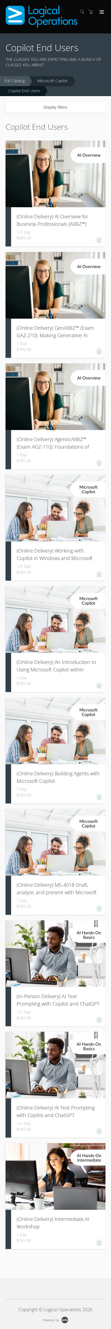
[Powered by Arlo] (55, 1319)
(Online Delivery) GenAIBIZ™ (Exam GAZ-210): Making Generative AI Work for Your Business (55, 335)
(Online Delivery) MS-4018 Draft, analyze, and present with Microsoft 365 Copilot (57, 892)
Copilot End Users (24, 90)
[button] (99, 240)
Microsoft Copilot (52, 80)
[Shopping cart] (92, 11)
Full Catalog (14, 80)
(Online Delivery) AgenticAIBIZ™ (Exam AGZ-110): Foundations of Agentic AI (53, 447)
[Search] (83, 11)
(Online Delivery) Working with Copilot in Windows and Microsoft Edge (54, 558)
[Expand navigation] (101, 12)
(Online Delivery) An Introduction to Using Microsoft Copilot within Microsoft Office (56, 669)
